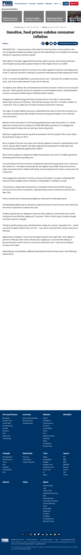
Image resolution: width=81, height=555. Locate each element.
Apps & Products (48, 521)
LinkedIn (43, 534)
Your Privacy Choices (46, 539)
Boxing (65, 467)
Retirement (6, 436)
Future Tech (47, 470)
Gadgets (46, 462)
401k (4, 433)
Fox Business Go (48, 519)
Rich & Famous (7, 459)
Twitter (47, 43)
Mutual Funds (47, 446)
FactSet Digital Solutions (28, 544)
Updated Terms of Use (17, 539)
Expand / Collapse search (60, 3)
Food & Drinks (7, 470)
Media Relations (48, 498)
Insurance (6, 431)
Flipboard (38, 534)
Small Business (28, 423)
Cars (4, 464)
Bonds (45, 431)
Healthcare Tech (48, 467)
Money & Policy (28, 421)
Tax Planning (7, 438)
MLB (64, 462)
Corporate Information (50, 501)
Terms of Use (47, 491)
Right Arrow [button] (77, 16)
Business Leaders (49, 436)
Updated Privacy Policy (50, 493)
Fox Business (8, 3)
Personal (26, 457)
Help (56, 539)
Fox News (46, 513)
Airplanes (6, 467)
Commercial (27, 459)
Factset (65, 542)
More (56, 3)
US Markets (47, 421)
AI (43, 472)
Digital (45, 457)
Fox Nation (46, 516)
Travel (5, 462)
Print (51, 43)
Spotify (55, 534)
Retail (45, 441)
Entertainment (7, 457)
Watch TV (74, 3)
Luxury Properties (28, 462)
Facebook (43, 43)
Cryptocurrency (48, 423)
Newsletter (51, 534)
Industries (46, 438)
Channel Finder (48, 486)
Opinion (6, 482)
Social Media (47, 459)
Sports (66, 453)
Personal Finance (21, 3)
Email (55, 43)
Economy (32, 3)
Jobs (44, 488)
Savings (5, 428)
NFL (64, 457)
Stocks (45, 418)
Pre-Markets (47, 443)
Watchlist (49, 3)
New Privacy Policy (32, 539)
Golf (64, 472)
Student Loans (7, 421)
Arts (4, 472)
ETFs (44, 433)
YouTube (34, 534)
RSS (47, 534)
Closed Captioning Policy (68, 539)
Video (25, 482)
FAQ (44, 496)
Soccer (65, 470)
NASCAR (66, 464)
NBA (64, 459)
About (45, 482)
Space (45, 475)
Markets (40, 3)
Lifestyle (6, 453)
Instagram (30, 534)
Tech (45, 453)
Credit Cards (7, 423)
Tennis (65, 475)
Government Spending (30, 418)
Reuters (5, 43)
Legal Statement (40, 544)
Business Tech (48, 464)
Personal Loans (8, 426)
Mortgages (6, 418)
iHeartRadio (59, 534)
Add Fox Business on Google (68, 43)
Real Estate (27, 453)
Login (66, 3)
